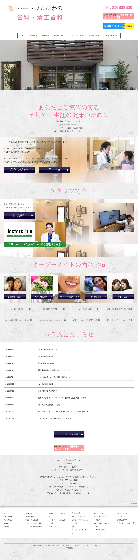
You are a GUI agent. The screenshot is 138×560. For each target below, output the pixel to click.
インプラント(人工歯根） (34, 523)
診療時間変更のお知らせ (47, 391)
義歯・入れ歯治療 (32, 520)
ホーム (22, 35)
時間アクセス (59, 35)
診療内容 (33, 35)
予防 (73, 526)
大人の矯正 (76, 513)
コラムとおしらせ (77, 35)
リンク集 (120, 517)
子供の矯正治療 (99, 530)
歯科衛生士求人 (95, 35)
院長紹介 (45, 35)
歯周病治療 (30, 517)
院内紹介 (7, 523)
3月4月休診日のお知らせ (47, 356)
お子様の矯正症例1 (45, 384)
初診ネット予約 (112, 35)
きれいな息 (52, 526)
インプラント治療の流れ (34, 526)
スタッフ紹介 (8, 520)
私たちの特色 (8, 517)
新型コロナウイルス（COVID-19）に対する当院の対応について (63, 398)
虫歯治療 (29, 513)
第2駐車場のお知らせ (46, 363)
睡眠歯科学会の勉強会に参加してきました (54, 370)
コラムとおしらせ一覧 (125, 523)
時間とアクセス (122, 513)
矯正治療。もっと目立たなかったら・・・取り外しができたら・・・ (65, 412)
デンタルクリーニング (101, 517)
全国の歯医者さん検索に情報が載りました (54, 377)
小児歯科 (97, 520)
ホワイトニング (99, 513)
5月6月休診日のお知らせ (47, 349)
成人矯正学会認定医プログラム (50, 405)
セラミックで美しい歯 (79, 517)
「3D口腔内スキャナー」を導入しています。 (55, 418)
